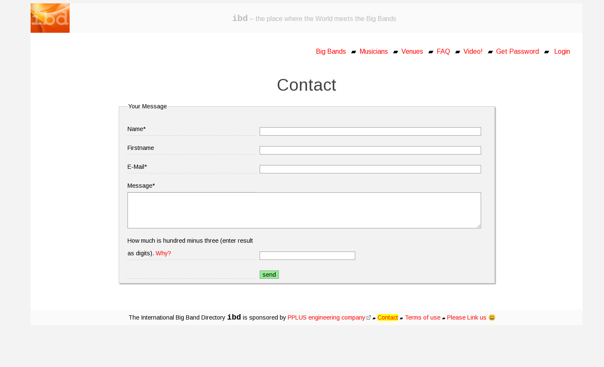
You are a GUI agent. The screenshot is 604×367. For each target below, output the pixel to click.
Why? (163, 253)
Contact (388, 317)
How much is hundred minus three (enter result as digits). (190, 247)
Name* (137, 129)
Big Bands (331, 51)
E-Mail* (137, 166)
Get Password (517, 51)
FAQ (443, 51)
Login (562, 51)
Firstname (141, 147)
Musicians (373, 51)
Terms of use (422, 317)
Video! (473, 51)
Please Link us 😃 (471, 317)
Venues (412, 51)
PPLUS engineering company (329, 317)
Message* (141, 185)
